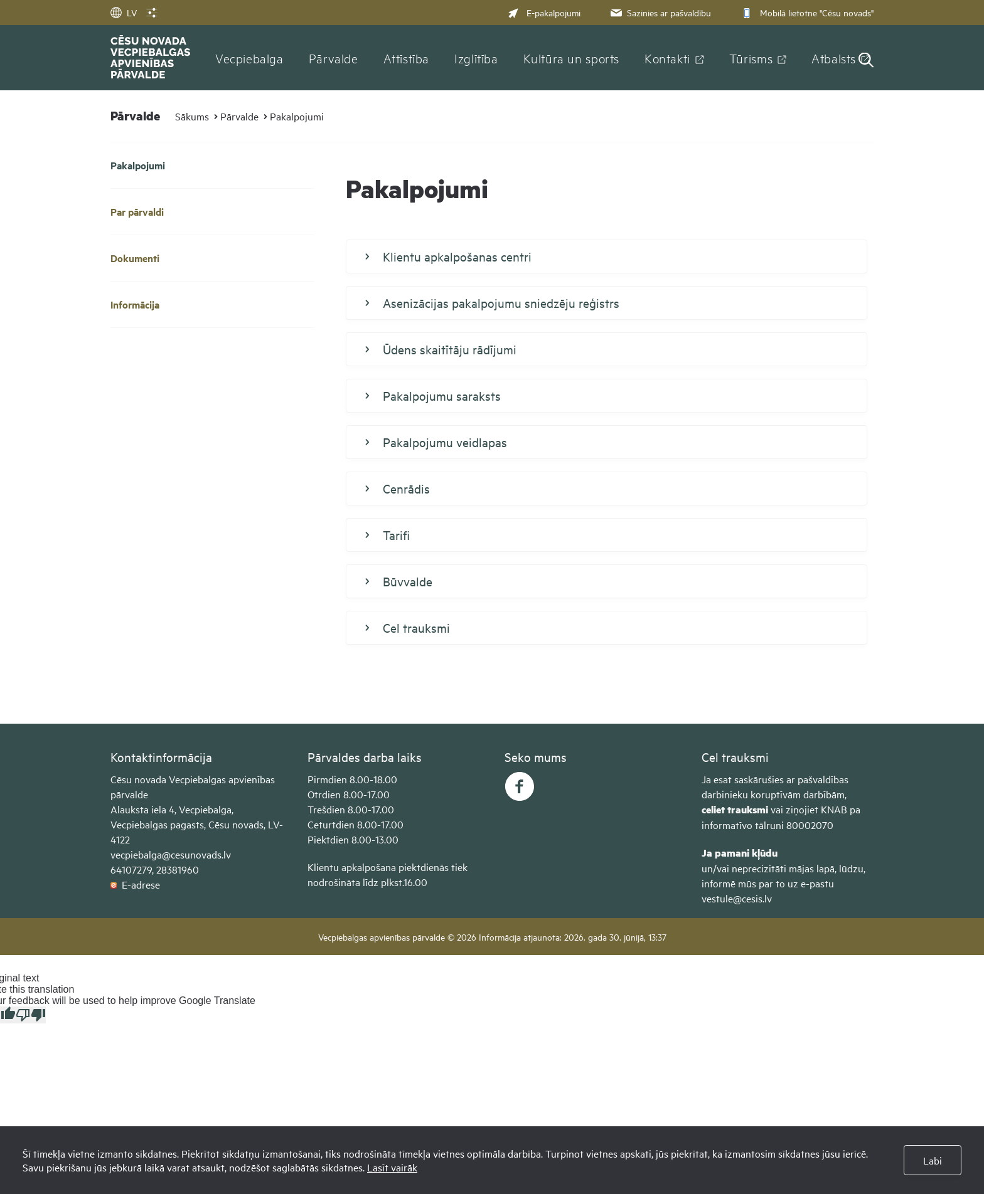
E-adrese (135, 884)
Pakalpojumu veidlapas (436, 442)
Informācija (134, 304)
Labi (932, 1160)
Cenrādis (397, 488)
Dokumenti (134, 258)
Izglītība (476, 58)
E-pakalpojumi (544, 12)
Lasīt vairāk (392, 1167)
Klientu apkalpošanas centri (448, 256)
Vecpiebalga (249, 58)
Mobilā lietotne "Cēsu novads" (806, 12)
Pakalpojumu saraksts (433, 395)
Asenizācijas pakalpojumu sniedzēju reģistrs (492, 303)
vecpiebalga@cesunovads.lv (170, 854)
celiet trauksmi (735, 809)
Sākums (192, 116)
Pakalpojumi (297, 116)
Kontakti (667, 58)
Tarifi (387, 535)
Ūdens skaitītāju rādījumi (440, 349)
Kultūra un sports (571, 58)
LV (123, 12)
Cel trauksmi (407, 628)
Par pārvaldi (137, 211)
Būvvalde (398, 581)
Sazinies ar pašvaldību (659, 12)
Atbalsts (833, 58)
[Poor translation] (31, 1014)
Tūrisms (751, 58)
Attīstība (406, 58)
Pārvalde (333, 58)
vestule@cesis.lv (737, 898)
